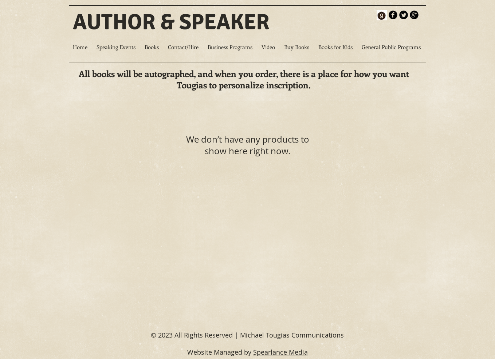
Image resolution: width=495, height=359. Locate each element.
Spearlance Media (280, 352)
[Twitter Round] (403, 15)
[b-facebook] (393, 15)
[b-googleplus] (414, 15)
